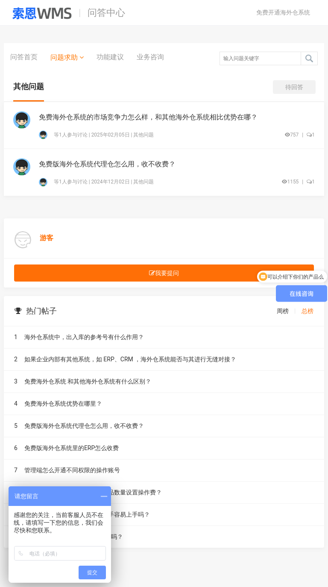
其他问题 (143, 135)
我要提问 (164, 273)
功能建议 (110, 57)
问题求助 (67, 57)
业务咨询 (150, 57)
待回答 (294, 87)
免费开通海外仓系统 (283, 12)
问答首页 (24, 57)
